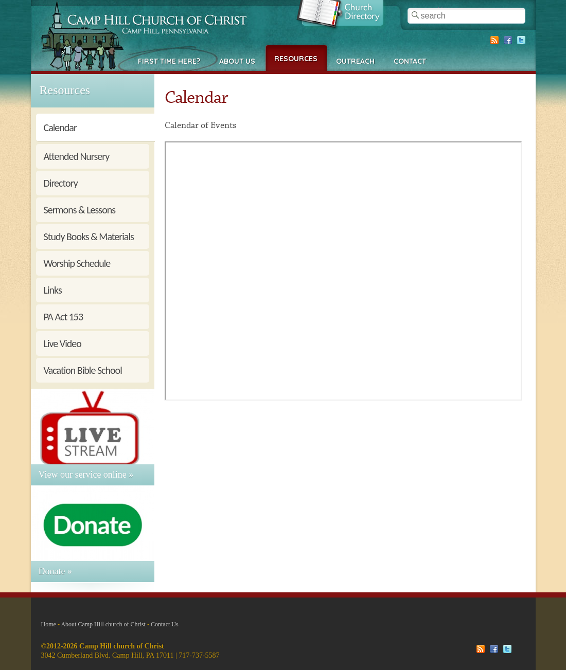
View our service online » (86, 474)
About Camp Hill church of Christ (103, 624)
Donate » (55, 571)
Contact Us (165, 624)
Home (48, 624)
